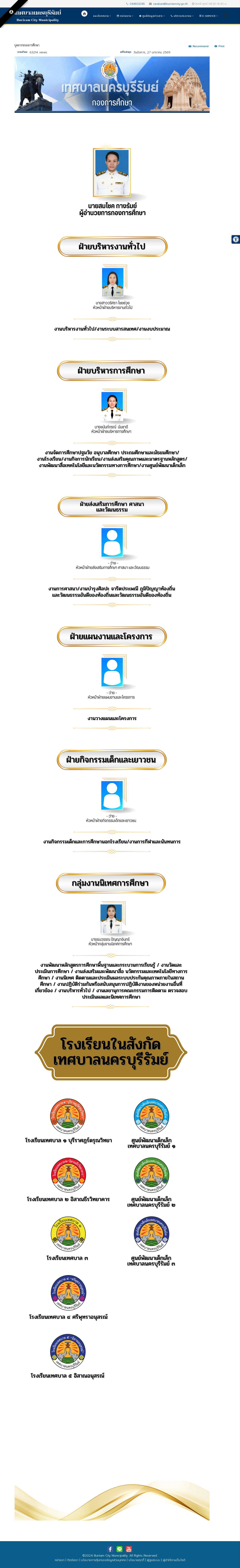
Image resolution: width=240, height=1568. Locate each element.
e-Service (208, 16)
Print (219, 46)
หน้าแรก (59, 1560)
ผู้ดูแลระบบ (153, 1560)
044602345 (137, 4)
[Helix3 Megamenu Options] (225, 16)
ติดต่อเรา (72, 1560)
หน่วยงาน (124, 16)
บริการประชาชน (181, 16)
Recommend (198, 46)
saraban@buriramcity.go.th (170, 4)
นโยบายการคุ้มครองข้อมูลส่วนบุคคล (103, 1560)
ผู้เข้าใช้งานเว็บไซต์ (174, 1560)
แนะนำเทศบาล (101, 16)
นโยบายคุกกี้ (136, 1560)
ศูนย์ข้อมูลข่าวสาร (151, 16)
